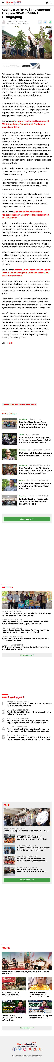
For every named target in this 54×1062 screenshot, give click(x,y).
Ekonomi (22, 450)
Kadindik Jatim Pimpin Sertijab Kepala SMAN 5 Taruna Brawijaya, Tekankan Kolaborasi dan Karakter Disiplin (26, 272)
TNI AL (21, 434)
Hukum (22, 480)
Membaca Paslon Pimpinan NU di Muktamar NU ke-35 (40, 1017)
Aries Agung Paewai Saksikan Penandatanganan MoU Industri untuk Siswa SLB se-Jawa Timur (25, 214)
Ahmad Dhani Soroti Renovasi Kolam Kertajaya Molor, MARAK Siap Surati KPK (25, 640)
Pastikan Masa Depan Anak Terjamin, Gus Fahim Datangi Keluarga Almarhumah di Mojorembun (33, 426)
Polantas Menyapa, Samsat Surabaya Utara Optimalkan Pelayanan (33, 849)
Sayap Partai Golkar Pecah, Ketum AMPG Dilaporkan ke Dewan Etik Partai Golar (39, 995)
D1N (15, 21)
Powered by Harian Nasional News (27, 1056)
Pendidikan (23, 21)
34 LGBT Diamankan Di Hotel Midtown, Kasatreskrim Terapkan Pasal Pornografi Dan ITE (31, 838)
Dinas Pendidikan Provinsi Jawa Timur (19, 405)
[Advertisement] (21, 66)
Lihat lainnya (27, 519)
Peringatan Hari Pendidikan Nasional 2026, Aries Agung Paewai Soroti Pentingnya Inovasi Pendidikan (25, 124)
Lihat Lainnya (27, 655)
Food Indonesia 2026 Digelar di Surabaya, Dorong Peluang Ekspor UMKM (29, 713)
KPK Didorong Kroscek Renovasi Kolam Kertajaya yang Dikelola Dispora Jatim (25, 648)
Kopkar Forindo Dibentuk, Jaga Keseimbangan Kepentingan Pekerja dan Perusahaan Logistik (27, 721)
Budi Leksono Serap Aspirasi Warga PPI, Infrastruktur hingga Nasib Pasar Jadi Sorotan (13, 995)
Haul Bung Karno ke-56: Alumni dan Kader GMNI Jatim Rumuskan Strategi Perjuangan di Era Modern (35, 472)
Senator (22, 496)
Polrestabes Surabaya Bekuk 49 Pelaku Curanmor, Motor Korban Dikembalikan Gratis (31, 860)
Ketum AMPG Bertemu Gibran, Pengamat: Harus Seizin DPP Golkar (25, 973)
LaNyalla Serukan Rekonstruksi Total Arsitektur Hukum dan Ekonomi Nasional (34, 501)
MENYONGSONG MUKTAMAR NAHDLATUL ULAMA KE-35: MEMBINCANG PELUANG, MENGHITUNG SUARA (12, 1018)
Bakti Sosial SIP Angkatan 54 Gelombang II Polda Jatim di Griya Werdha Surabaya (32, 870)
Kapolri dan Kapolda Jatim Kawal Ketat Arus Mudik (26, 831)
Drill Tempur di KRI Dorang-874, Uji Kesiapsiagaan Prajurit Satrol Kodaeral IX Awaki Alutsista (35, 440)
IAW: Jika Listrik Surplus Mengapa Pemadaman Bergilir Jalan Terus (35, 454)
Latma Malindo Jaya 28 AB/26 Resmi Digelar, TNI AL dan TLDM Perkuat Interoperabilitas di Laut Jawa (29, 738)
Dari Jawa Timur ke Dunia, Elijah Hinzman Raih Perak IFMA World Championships (29, 705)
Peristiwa (23, 419)
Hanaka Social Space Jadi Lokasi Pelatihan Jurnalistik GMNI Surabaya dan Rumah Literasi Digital (25, 631)
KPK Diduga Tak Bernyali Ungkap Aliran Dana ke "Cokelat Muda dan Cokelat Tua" (35, 486)
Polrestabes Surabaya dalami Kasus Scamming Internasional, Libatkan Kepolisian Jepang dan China (28, 730)
